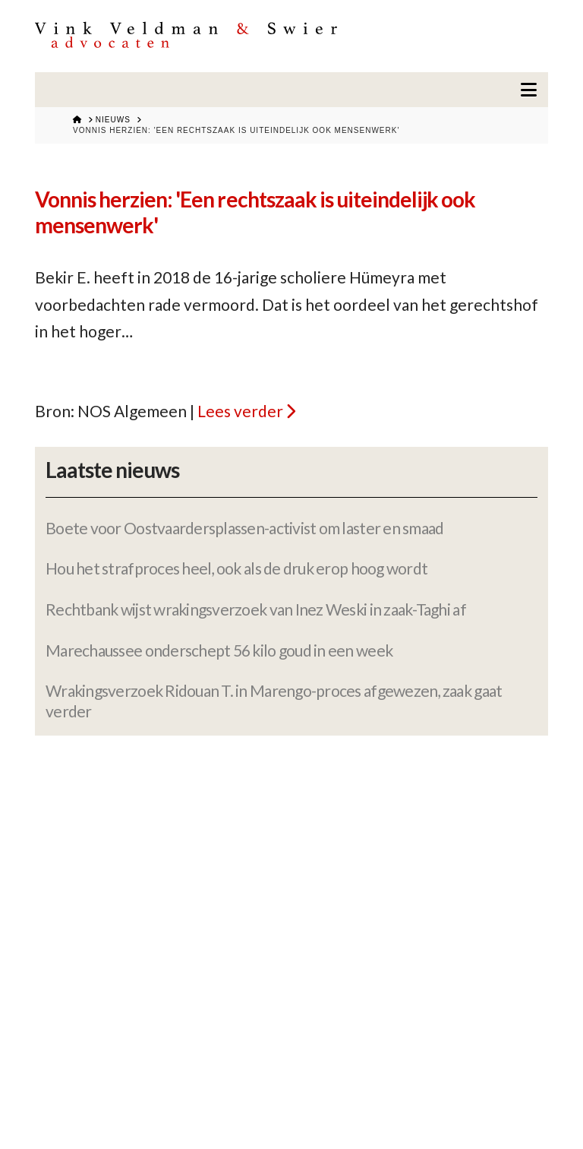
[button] (528, 89)
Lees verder (240, 410)
